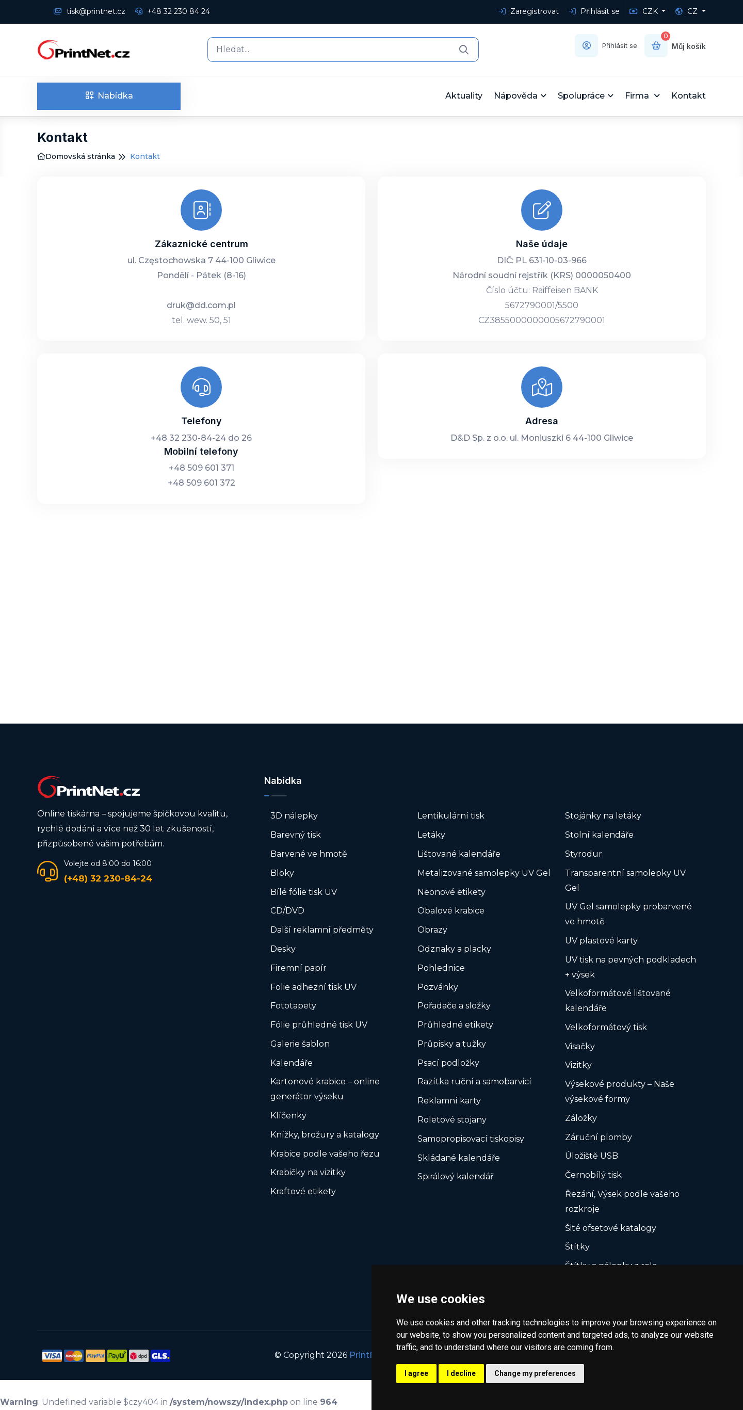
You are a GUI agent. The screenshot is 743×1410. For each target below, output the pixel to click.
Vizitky (578, 1065)
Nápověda (516, 96)
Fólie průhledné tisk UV (318, 1025)
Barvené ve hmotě (308, 854)
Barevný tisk (295, 835)
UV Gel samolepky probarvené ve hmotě (628, 914)
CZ (687, 11)
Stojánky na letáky (603, 816)
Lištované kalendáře (458, 854)
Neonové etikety (451, 892)
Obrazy (432, 930)
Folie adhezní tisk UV (313, 987)
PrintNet (367, 1355)
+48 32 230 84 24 (172, 11)
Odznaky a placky (454, 949)
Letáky (431, 835)
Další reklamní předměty (322, 930)
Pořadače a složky (454, 1006)
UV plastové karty (601, 941)
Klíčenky (288, 1115)
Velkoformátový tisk (606, 1027)
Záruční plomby (598, 1137)
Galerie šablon (300, 1044)
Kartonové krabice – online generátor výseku (325, 1089)
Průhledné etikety (455, 1025)
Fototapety (293, 1006)
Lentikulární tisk (450, 816)
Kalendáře (291, 1063)
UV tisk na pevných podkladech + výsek (630, 967)
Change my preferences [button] (535, 1373)
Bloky (282, 873)
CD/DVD (287, 911)
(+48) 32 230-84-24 (108, 878)
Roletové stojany (452, 1120)
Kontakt (688, 96)
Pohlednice (441, 968)
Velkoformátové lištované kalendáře (618, 1000)
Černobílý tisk (593, 1175)
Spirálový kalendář (455, 1176)
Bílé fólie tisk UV (303, 892)
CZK (644, 11)
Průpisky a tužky (451, 1044)
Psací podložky (448, 1063)
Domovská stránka (76, 156)
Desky (283, 949)
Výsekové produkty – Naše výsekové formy (619, 1091)
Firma (638, 96)
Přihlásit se (594, 11)
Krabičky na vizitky (308, 1172)
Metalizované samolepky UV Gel (484, 873)
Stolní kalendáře (599, 835)
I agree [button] (416, 1373)
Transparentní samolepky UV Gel (625, 880)
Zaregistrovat (528, 11)
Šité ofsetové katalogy (610, 1228)
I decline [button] (461, 1373)
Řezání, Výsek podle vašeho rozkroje (622, 1201)
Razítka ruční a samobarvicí (474, 1081)
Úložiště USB (591, 1156)
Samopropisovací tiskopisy (470, 1139)
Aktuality (463, 96)
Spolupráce (581, 96)
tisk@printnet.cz (89, 11)
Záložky (581, 1118)
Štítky (577, 1247)
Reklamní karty (449, 1100)
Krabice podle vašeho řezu (325, 1154)
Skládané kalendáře (458, 1158)
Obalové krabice (450, 911)
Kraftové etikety (303, 1191)
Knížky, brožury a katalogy (324, 1135)
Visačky (580, 1046)
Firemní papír (298, 968)
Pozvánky (437, 987)
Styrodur (583, 854)
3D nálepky (294, 816)
